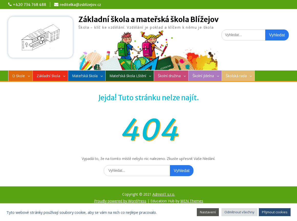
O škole (18, 75)
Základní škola (48, 75)
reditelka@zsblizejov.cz (80, 4)
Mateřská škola (85, 75)
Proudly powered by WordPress (120, 200)
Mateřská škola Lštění (127, 75)
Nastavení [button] (208, 212)
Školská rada (236, 75)
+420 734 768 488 (29, 4)
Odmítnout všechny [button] (239, 212)
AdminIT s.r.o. (163, 194)
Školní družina (169, 75)
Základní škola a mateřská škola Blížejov (148, 19)
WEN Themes (191, 200)
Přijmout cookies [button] (275, 212)
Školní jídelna (203, 75)
